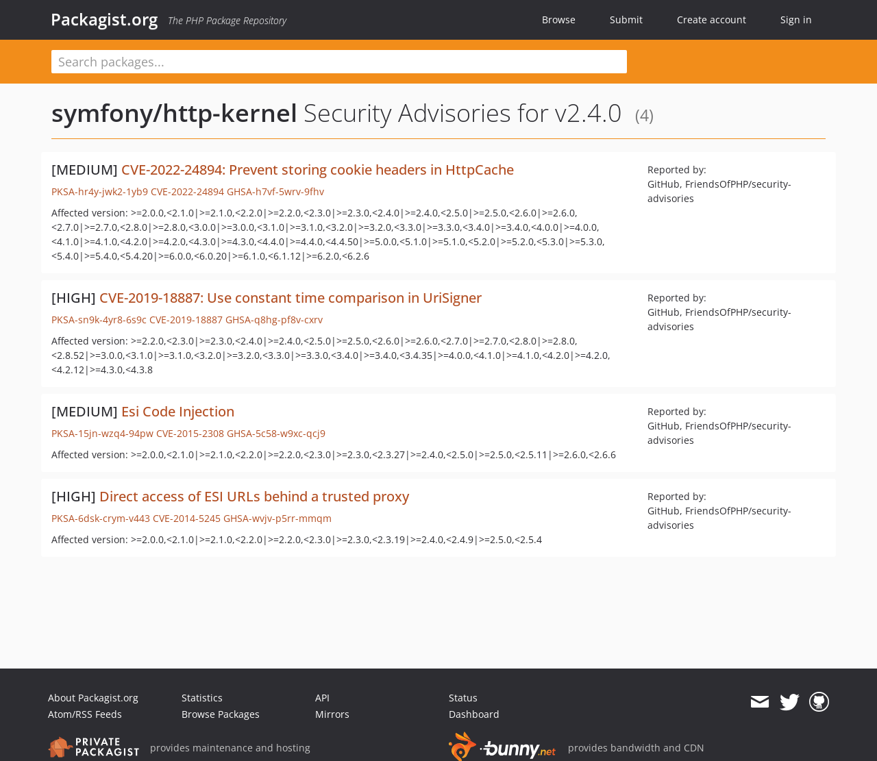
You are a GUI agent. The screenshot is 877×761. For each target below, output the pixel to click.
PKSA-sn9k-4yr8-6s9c (99, 319)
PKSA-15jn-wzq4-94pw (102, 433)
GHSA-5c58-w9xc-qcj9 (276, 433)
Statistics (202, 697)
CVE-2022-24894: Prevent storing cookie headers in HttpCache (317, 169)
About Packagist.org (93, 697)
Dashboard (474, 714)
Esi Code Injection (177, 411)
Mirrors (332, 714)
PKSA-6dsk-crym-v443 (100, 518)
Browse (559, 19)
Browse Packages (221, 714)
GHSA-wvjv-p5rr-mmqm (277, 518)
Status (463, 697)
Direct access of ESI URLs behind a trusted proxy (254, 496)
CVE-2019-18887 (186, 319)
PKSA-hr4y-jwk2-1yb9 (99, 191)
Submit (626, 19)
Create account (711, 19)
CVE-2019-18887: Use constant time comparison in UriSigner (290, 297)
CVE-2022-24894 (187, 191)
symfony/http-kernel (174, 112)
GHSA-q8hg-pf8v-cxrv (274, 319)
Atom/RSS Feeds (85, 714)
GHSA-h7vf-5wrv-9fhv (275, 191)
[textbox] (339, 61)
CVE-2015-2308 (190, 433)
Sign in (796, 19)
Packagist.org (104, 19)
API (322, 697)
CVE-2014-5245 (187, 518)
